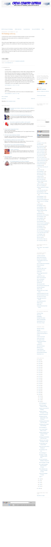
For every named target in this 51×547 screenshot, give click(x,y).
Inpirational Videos (40, 173)
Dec (40, 396)
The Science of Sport (41, 322)
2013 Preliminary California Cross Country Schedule (14, 139)
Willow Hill (39, 304)
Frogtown (39, 266)
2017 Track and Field (41, 154)
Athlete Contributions (41, 184)
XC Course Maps (40, 229)
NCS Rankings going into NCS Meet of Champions (19, 161)
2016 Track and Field (41, 149)
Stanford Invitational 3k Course (42, 293)
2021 (39, 369)
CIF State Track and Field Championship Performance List (21, 115)
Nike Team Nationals (41, 346)
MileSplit (38, 330)
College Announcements (41, 160)
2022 (39, 367)
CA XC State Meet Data (41, 190)
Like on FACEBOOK (36, 29)
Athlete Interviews (18, 29)
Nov (40, 397)
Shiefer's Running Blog (41, 319)
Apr (40, 484)
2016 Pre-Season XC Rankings (42, 201)
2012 (39, 385)
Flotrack (38, 335)
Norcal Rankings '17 (40, 208)
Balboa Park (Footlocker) (41, 257)
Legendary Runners (40, 177)
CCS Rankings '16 (40, 234)
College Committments (14, 149)
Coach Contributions (40, 150)
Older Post (33, 98)
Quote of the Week (40, 235)
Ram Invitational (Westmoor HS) (43, 285)
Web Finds (39, 144)
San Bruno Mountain (41, 287)
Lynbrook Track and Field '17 (42, 333)
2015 (39, 379)
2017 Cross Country (40, 157)
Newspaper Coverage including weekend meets (43, 456)
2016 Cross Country (40, 152)
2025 (39, 361)
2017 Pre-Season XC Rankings (42, 193)
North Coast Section (40, 338)
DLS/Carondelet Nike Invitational (43, 263)
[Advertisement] (25, 18)
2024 (39, 363)
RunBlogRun (39, 316)
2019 (39, 372)
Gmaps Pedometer (40, 349)
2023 (39, 365)
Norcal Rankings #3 (42, 427)
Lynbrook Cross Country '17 (42, 331)
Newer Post (4, 98)
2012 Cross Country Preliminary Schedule (12, 134)
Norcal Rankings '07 (40, 191)
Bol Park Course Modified (42, 258)
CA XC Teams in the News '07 (42, 166)
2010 (39, 389)
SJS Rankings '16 (40, 226)
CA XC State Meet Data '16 (42, 232)
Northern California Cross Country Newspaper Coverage (44, 434)
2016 (39, 378)
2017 (39, 376)
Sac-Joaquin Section (40, 339)
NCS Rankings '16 (40, 205)
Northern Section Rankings (42, 199)
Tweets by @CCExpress (41, 95)
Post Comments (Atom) (11, 101)
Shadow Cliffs (39, 288)
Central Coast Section (41, 336)
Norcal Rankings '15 (40, 216)
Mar (40, 486)
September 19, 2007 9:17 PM (12, 93)
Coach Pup (39, 204)
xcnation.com (39, 176)
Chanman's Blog (40, 313)
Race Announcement (40, 146)
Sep (40, 401)
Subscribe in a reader (41, 495)
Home (43, 29)
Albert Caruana (42, 89)
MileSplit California (40, 328)
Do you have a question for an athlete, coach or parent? (20, 122)
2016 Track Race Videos (41, 238)
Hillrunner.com (39, 347)
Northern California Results (42, 158)
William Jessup (39, 302)
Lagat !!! (40, 476)
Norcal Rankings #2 (42, 452)
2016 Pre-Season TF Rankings (42, 222)
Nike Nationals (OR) (40, 284)
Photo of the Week (40, 179)
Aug (40, 478)
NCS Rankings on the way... (9, 33)
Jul (40, 480)
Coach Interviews (27, 29)
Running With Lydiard (41, 317)
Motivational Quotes (8, 156)
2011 (39, 387)
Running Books (40, 213)
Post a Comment (5, 96)
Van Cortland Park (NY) (41, 301)
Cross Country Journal (41, 350)
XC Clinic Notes (40, 219)
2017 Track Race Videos (41, 240)
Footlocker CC (39, 344)
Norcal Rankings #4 (42, 403)
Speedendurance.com (41, 321)
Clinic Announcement (41, 162)
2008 (39, 392)
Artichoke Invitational (41, 255)
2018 (39, 374)
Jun (40, 482)
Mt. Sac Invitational (40, 279)
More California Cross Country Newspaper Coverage (43, 470)
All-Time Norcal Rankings (42, 224)
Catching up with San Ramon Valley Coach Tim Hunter (43, 418)
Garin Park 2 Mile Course (41, 268)
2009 (39, 390)
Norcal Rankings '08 (40, 227)
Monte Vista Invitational (41, 277)
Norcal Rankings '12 (40, 174)
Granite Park (39, 271)
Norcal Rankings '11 (40, 171)
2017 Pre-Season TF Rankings (42, 230)
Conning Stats (39, 165)
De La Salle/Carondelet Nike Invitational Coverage (43, 466)
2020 (39, 370)
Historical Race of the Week (42, 215)
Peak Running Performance (42, 352)
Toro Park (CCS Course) (41, 296)
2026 (39, 359)
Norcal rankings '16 (40, 218)
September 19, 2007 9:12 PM (12, 85)
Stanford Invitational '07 (43, 414)
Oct (40, 399)
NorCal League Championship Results (11, 129)
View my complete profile (43, 91)
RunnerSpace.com (40, 353)
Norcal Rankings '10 (40, 196)
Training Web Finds (40, 163)
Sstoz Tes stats (39, 237)
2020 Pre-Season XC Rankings (7, 29)
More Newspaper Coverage (44, 462)
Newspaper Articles (40, 142)
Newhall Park (39, 282)
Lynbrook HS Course (41, 276)
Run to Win (39, 314)
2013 (39, 383)
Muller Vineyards (40, 280)
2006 (39, 488)
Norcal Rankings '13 (40, 197)
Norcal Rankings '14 (40, 207)
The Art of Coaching (40, 185)
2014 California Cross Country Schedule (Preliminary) (14, 144)
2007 (39, 394)
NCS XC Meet (39, 169)
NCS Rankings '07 (9, 62)
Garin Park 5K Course (41, 269)
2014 (39, 381)
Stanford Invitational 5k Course (42, 294)
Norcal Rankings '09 (40, 221)
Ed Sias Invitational (40, 265)
